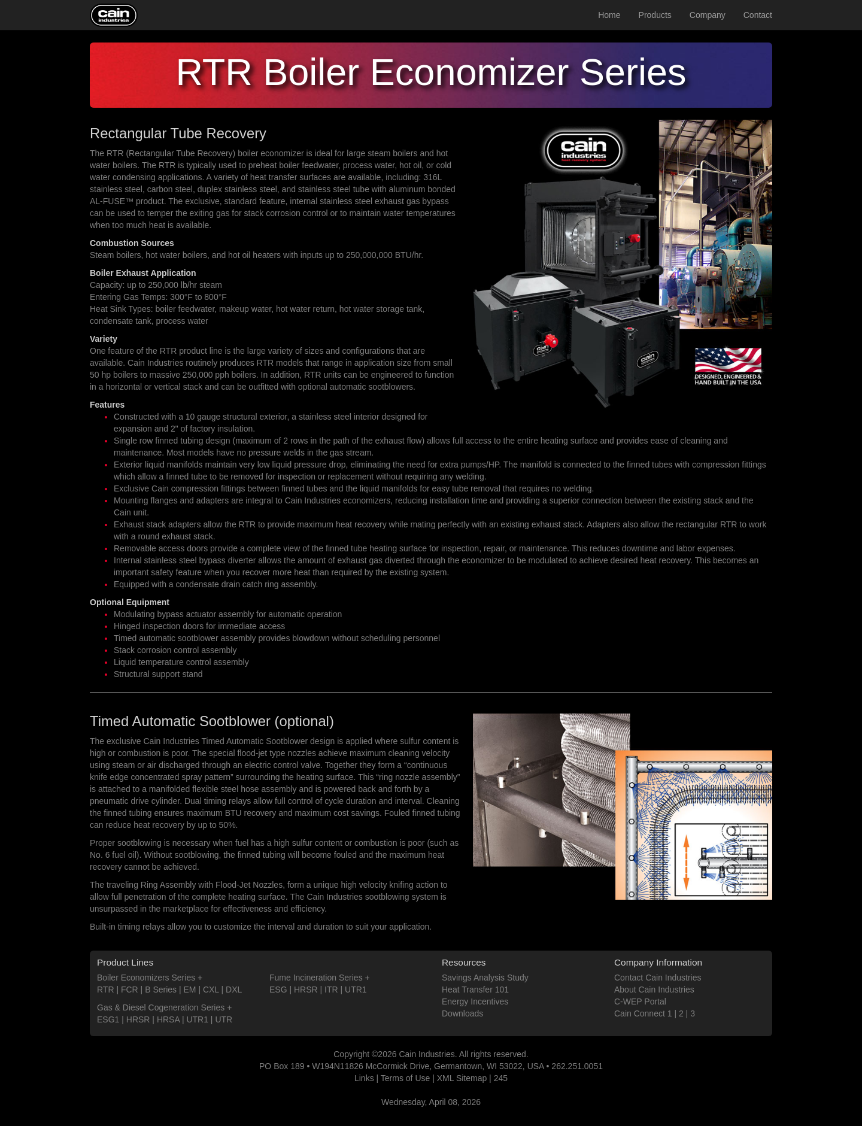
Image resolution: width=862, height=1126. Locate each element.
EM (190, 989)
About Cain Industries (654, 989)
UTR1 (197, 1019)
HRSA (168, 1019)
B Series (161, 989)
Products (655, 15)
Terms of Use (405, 1078)
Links (364, 1078)
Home (609, 15)
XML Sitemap (462, 1078)
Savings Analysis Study (485, 977)
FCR (129, 989)
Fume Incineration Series (316, 977)
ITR (331, 989)
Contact (757, 15)
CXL (211, 989)
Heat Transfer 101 (475, 989)
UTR (223, 1019)
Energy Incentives (475, 1001)
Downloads (462, 1013)
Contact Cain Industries (658, 977)
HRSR (138, 1019)
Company (708, 15)
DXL (234, 989)
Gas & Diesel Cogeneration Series (160, 1007)
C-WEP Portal (640, 1001)
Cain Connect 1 (643, 1013)
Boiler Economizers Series (146, 977)
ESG (278, 989)
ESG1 (108, 1019)
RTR (105, 989)
